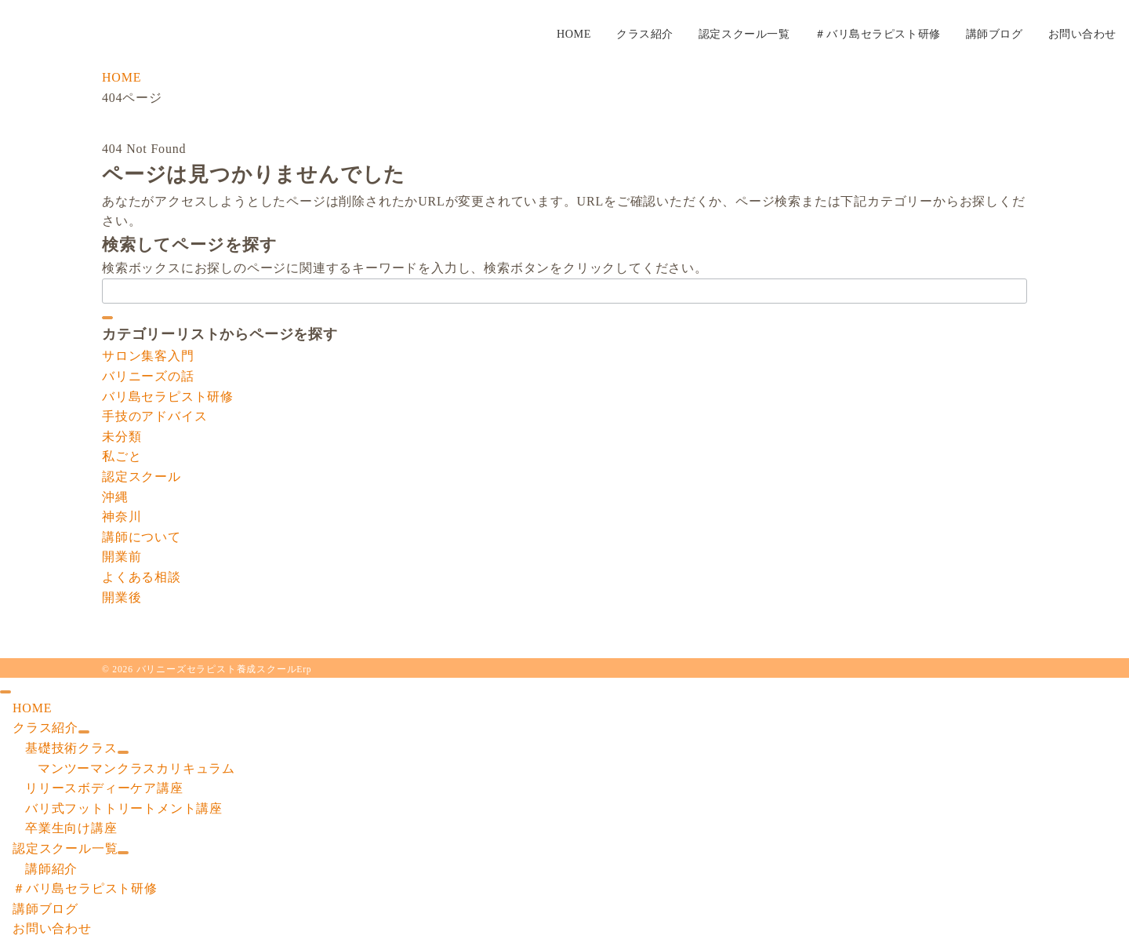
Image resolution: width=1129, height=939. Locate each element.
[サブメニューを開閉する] (83, 731)
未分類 (121, 436)
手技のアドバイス (154, 416)
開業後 (121, 597)
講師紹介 (51, 868)
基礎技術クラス (71, 748)
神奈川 (121, 516)
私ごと (121, 456)
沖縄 (115, 497)
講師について (141, 537)
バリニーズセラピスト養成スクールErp (224, 669)
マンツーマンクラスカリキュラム (136, 768)
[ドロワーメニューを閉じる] (5, 691)
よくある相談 (141, 577)
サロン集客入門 (148, 355)
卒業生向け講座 (71, 828)
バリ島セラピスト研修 (168, 396)
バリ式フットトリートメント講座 (124, 808)
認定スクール (141, 476)
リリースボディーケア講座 (104, 788)
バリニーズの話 (148, 376)
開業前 (121, 556)
